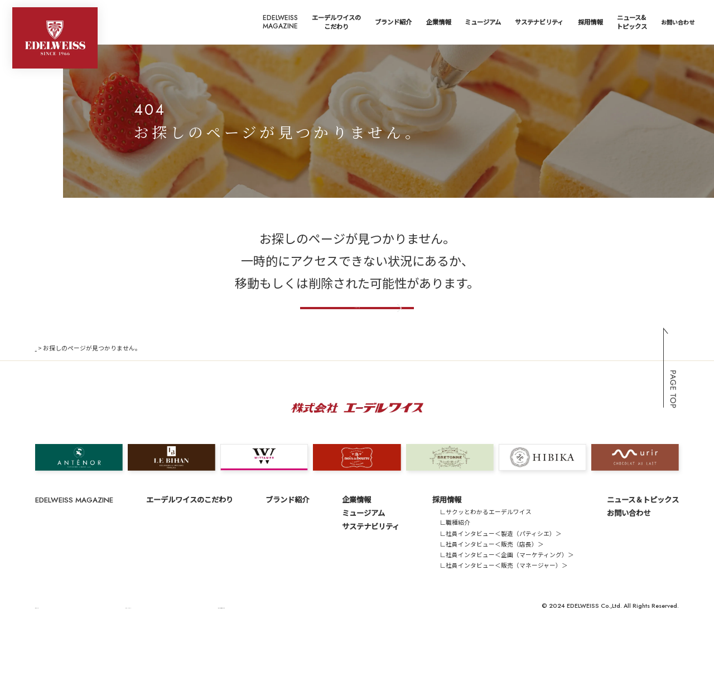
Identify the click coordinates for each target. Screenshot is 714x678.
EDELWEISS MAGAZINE (74, 534)
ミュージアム (483, 21)
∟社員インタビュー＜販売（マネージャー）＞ (504, 599)
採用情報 (590, 21)
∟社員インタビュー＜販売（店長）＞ (492, 577)
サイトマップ (53, 639)
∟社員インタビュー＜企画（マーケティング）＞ (507, 588)
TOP (41, 381)
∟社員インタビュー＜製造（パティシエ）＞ (501, 567)
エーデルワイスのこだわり (336, 22)
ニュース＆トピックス (643, 533)
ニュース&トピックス (631, 22)
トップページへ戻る (357, 328)
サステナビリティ (539, 21)
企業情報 (438, 21)
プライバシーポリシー (111, 639)
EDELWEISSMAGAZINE (280, 22)
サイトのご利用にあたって (188, 639)
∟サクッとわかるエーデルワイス (486, 546)
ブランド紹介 (393, 21)
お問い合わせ (677, 22)
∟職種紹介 (455, 556)
